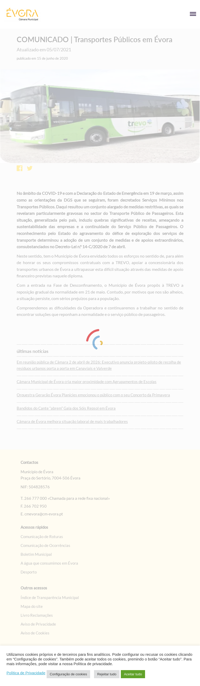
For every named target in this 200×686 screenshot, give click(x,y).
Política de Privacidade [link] (26, 673)
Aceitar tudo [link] (133, 674)
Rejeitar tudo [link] (106, 674)
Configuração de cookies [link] (68, 674)
